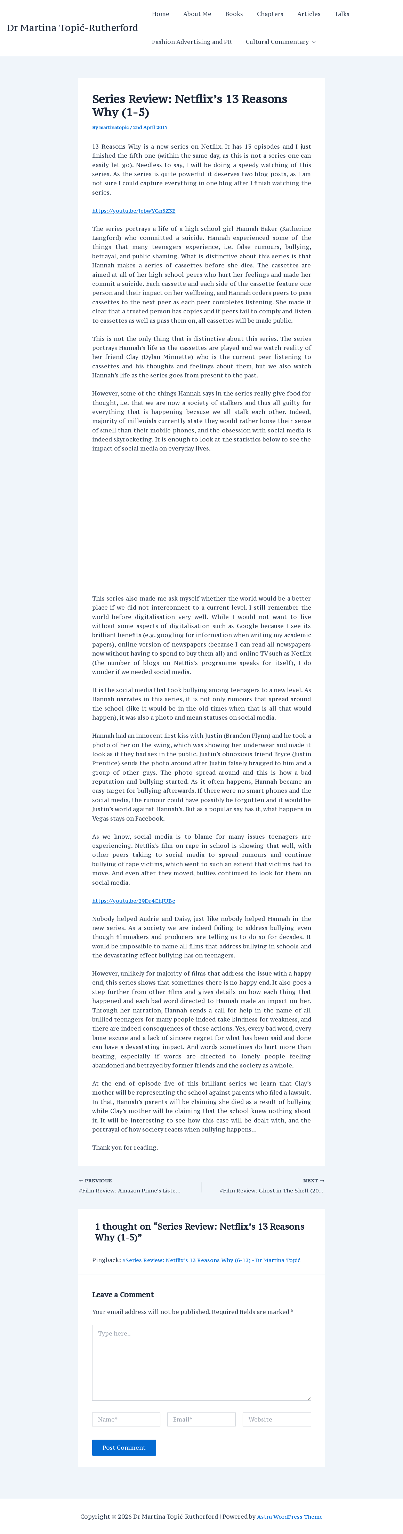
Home (159, 14)
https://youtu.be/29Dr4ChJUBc (136, 900)
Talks (326, 14)
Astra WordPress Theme (290, 1516)
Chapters (260, 14)
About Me (193, 14)
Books (227, 14)
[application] (308, 42)
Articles (296, 14)
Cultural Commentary (277, 42)
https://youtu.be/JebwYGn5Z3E (137, 210)
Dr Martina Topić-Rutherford (72, 27)
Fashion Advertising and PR (191, 42)
